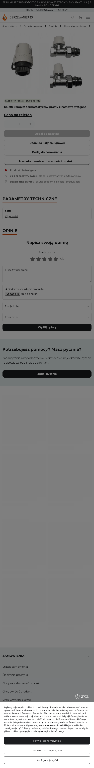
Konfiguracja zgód (47, 760)
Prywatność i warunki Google (73, 719)
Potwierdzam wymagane (47, 750)
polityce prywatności (51, 716)
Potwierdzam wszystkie (47, 740)
